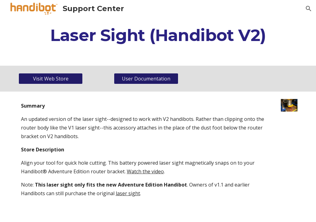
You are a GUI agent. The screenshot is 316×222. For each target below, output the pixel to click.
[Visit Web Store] (51, 78)
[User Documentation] (146, 78)
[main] (158, 35)
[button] (308, 8)
